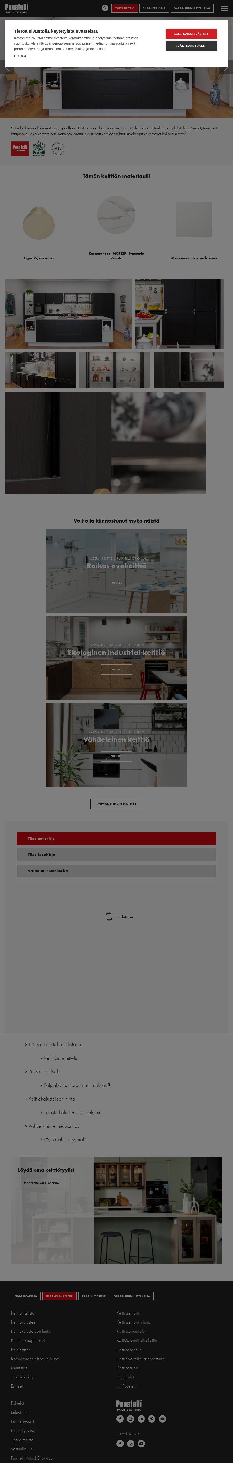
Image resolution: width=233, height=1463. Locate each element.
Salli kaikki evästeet (192, 33)
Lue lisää (20, 56)
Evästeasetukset (192, 46)
